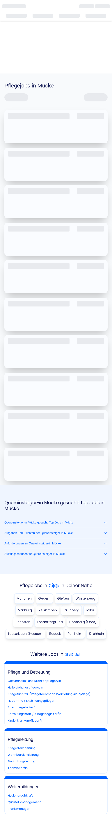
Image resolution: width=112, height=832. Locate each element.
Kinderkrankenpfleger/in (25, 720)
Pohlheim (74, 633)
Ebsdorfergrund (50, 622)
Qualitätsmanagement (24, 802)
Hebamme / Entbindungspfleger (31, 701)
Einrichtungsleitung (21, 761)
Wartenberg (85, 598)
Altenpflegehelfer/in (22, 707)
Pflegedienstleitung (21, 748)
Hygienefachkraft (20, 795)
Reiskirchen (47, 610)
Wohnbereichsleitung (23, 755)
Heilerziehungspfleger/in (25, 687)
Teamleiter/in (18, 768)
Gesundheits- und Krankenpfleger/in (34, 681)
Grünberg (71, 610)
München (24, 598)
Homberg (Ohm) (83, 622)
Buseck (55, 633)
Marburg (25, 610)
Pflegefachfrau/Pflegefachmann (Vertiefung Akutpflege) (49, 694)
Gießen (63, 598)
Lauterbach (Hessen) (25, 633)
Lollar (90, 610)
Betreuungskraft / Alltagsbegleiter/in (34, 714)
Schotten (22, 622)
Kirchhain (96, 633)
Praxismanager (19, 809)
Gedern (44, 598)
